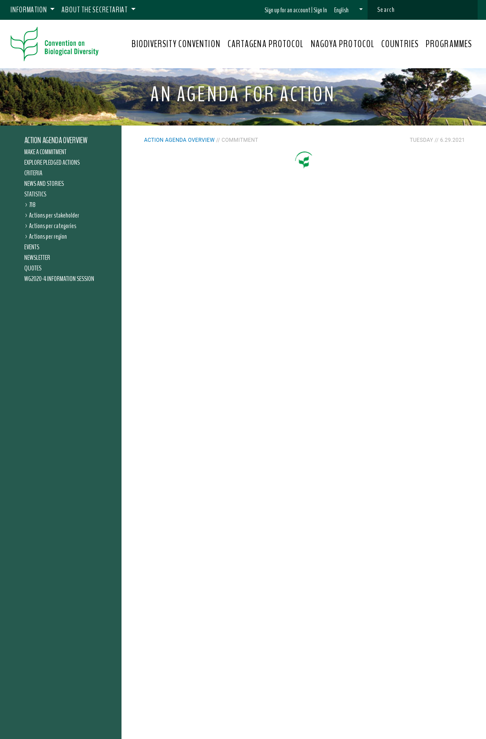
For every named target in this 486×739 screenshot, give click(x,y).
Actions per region (48, 236)
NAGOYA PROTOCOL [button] (343, 44)
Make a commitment (45, 152)
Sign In (320, 10)
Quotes (32, 268)
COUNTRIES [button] (400, 44)
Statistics (35, 194)
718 (32, 205)
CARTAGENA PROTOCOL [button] (266, 44)
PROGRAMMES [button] (449, 44)
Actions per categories (52, 226)
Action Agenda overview (56, 140)
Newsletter (37, 257)
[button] (348, 10)
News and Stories (44, 183)
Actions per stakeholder (54, 215)
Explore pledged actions (52, 162)
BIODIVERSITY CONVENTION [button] (176, 44)
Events (31, 247)
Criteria (33, 173)
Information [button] (29, 9)
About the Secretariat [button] (95, 9)
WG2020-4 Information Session (59, 279)
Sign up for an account (287, 10)
